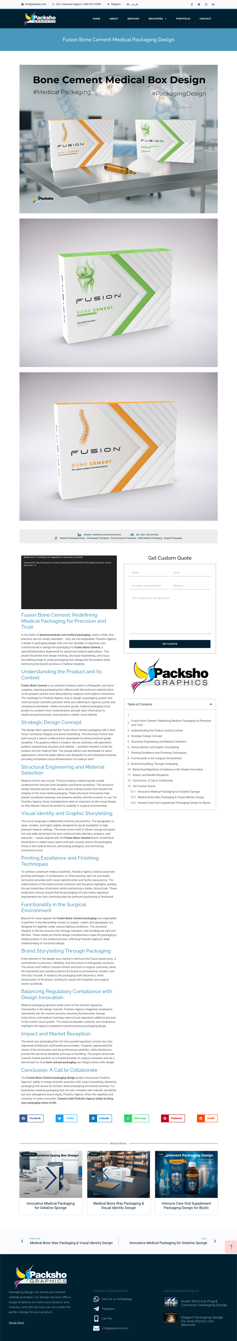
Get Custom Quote (144, 786)
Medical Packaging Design (72, 538)
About (114, 18)
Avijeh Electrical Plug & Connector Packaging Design (204, 1303)
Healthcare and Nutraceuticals (106, 534)
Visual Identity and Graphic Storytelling (155, 747)
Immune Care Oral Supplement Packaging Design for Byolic (174, 802)
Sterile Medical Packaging (150, 538)
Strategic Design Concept (146, 736)
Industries (157, 19)
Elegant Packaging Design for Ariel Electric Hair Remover (202, 1321)
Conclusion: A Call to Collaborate (153, 780)
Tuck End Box (152, 534)
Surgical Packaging (173, 538)
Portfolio (183, 18)
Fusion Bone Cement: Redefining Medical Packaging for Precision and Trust (171, 723)
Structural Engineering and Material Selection (158, 741)
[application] (69, 582)
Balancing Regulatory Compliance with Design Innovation (168, 769)
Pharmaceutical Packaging (123, 538)
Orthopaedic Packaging (98, 538)
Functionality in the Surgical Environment (156, 758)
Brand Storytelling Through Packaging (154, 764)
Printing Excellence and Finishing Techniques (158, 752)
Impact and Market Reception (151, 775)
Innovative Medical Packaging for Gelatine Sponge (169, 791)
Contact (205, 18)
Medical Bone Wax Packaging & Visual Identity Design (171, 797)
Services (133, 18)
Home (96, 18)
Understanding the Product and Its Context (157, 730)
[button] (211, 704)
